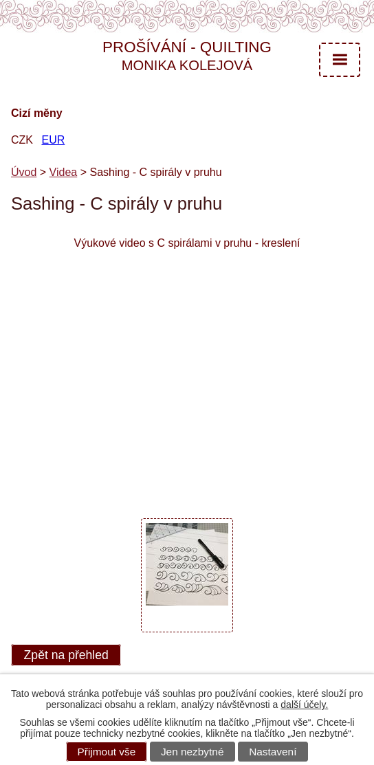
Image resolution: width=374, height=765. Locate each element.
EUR (53, 140)
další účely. (304, 704)
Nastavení (272, 751)
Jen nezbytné (192, 751)
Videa (64, 172)
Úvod (23, 172)
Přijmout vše (107, 751)
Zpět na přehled (66, 655)
